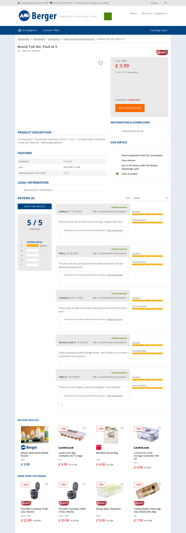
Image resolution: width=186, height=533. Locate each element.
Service (154, 2)
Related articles (130, 108)
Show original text (115, 230)
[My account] (147, 16)
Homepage (23, 39)
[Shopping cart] (161, 16)
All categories (29, 30)
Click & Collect (130, 173)
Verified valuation (119, 207)
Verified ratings (34, 241)
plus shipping (133, 72)
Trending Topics (159, 30)
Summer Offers (51, 30)
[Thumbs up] (60, 238)
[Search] (81, 16)
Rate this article (34, 206)
